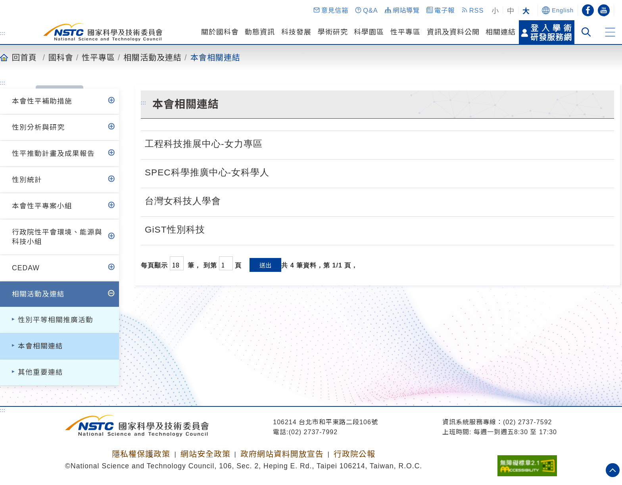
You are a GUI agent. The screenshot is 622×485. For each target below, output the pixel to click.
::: (3, 33)
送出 (265, 265)
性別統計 (27, 180)
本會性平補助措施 (42, 101)
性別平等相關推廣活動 (55, 320)
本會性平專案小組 (42, 206)
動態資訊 (260, 32)
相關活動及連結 (152, 57)
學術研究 (333, 32)
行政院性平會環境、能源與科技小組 (57, 237)
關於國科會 (220, 32)
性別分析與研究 (38, 127)
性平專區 (405, 32)
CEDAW (26, 268)
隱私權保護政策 (141, 454)
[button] (330, 10)
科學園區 (369, 32)
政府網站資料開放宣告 (282, 454)
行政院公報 (354, 454)
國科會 (60, 57)
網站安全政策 (205, 454)
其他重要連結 (40, 372)
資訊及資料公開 (453, 32)
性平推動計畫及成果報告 (53, 154)
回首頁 (24, 57)
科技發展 (296, 32)
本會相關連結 (215, 57)
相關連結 (501, 32)
